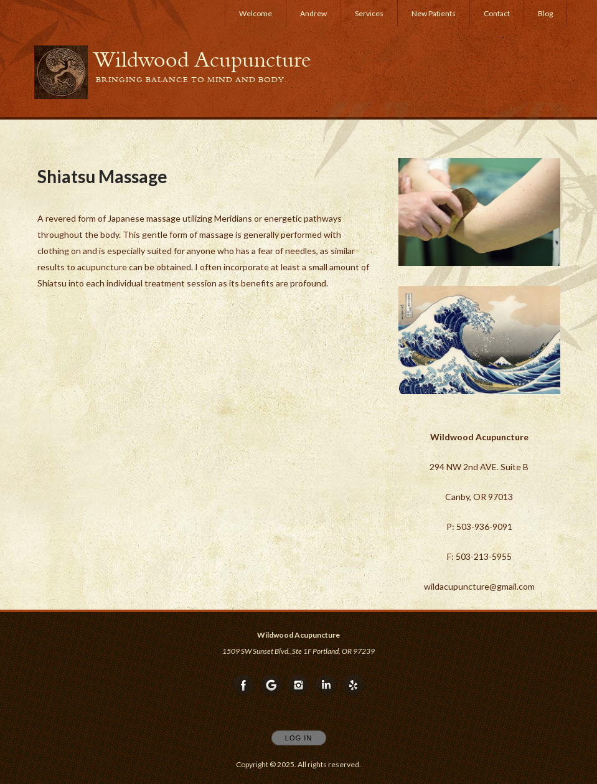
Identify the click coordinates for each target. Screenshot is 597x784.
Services (369, 13)
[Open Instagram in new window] (299, 685)
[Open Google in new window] (271, 685)
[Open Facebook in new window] (244, 685)
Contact (497, 13)
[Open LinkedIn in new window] (326, 685)
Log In (298, 738)
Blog (545, 13)
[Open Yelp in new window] (353, 685)
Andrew (313, 13)
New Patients (433, 13)
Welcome (255, 13)
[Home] (202, 59)
